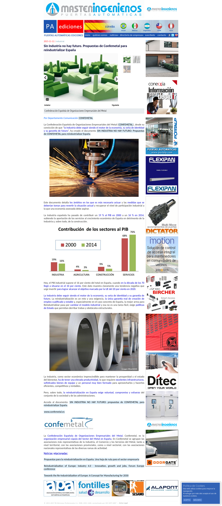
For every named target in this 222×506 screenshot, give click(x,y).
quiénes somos (100, 35)
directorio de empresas (131, 35)
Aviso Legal (123, 503)
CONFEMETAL (86, 118)
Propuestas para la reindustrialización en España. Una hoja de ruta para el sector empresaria (91, 459)
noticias (114, 35)
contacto (162, 35)
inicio (87, 35)
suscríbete (150, 35)
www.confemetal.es (54, 411)
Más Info (197, 500)
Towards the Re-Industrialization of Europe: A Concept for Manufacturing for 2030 (86, 475)
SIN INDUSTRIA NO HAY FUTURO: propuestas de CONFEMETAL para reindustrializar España (94, 404)
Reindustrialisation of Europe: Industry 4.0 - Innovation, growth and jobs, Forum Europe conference (94, 467)
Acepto (187, 500)
